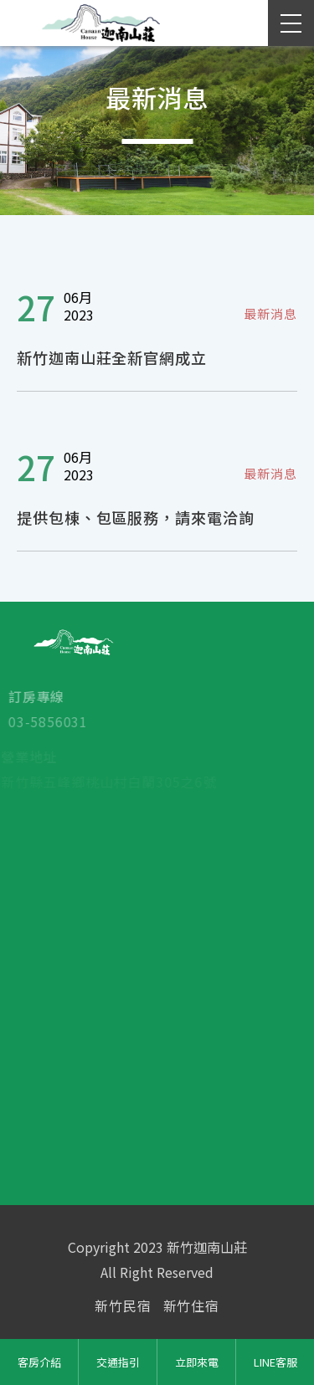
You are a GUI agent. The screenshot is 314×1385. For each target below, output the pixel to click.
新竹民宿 (123, 1305)
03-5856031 (42, 722)
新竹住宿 (191, 1305)
